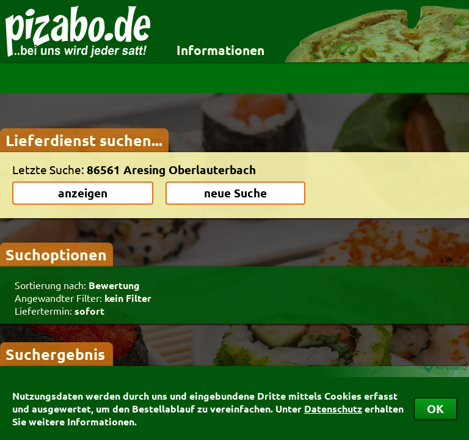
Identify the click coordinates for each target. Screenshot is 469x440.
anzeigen (82, 192)
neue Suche (235, 192)
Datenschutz (333, 408)
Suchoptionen (56, 254)
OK (435, 408)
